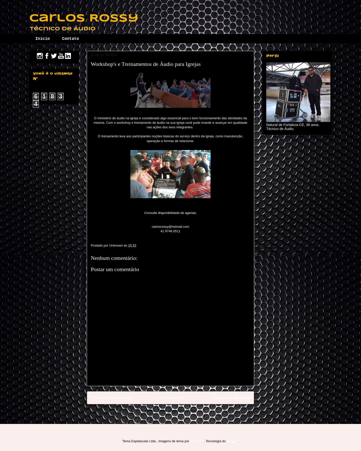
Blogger (232, 441)
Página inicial (171, 398)
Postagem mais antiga (231, 398)
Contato (70, 39)
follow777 (197, 441)
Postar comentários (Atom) (176, 410)
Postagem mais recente (111, 398)
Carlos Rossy (83, 18)
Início (42, 39)
